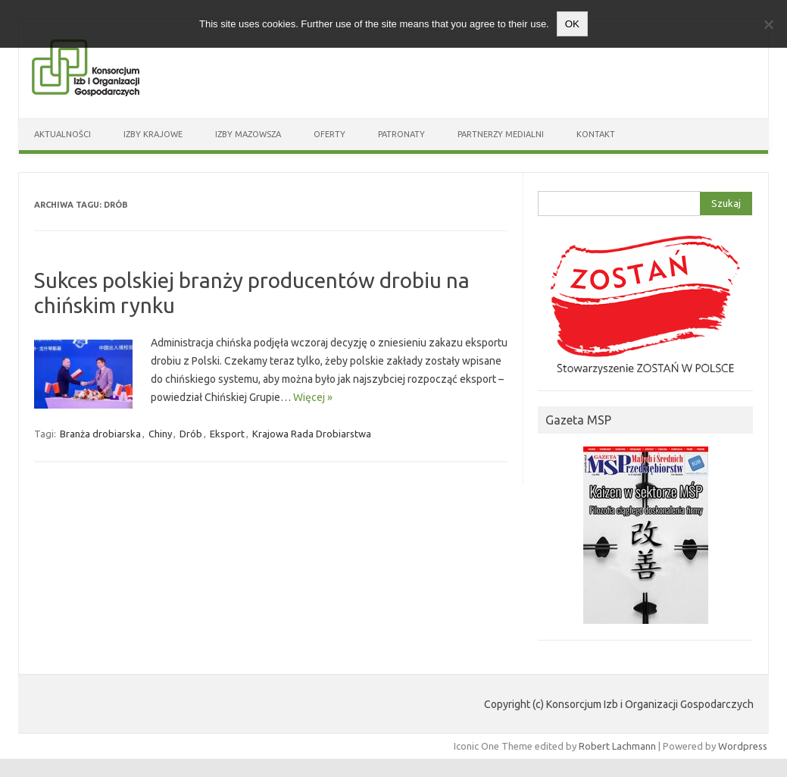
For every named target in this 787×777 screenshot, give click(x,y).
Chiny (160, 433)
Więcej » (313, 397)
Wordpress (742, 746)
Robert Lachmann (617, 746)
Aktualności (62, 134)
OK (572, 24)
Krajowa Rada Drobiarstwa (311, 433)
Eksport (227, 433)
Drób (191, 433)
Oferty (329, 134)
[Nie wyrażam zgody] (768, 24)
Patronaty (401, 134)
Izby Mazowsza (248, 134)
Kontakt (595, 134)
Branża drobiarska (100, 433)
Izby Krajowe (153, 134)
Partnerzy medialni (501, 134)
